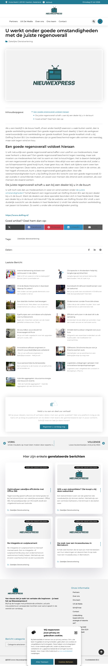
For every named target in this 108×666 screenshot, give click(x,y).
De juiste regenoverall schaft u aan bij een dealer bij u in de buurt (64, 117)
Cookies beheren (66, 662)
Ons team (51, 21)
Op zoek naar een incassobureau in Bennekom (74, 546)
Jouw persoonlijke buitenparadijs (31, 365)
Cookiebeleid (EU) (92, 662)
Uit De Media (26, 21)
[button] (76, 632)
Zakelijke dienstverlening (20, 43)
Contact (63, 21)
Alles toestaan (42, 662)
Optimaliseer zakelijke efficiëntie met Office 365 (25, 492)
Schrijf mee (77, 610)
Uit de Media (77, 606)
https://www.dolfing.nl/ (17, 217)
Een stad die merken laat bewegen (32, 303)
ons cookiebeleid (65, 651)
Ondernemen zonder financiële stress (83, 303)
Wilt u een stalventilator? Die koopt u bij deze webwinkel (76, 492)
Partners (13, 21)
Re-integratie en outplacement (22, 545)
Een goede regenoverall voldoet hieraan (51, 114)
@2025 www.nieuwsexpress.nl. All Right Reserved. (24, 662)
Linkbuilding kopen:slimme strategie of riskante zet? (80, 621)
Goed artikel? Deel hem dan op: (49, 121)
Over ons (39, 21)
